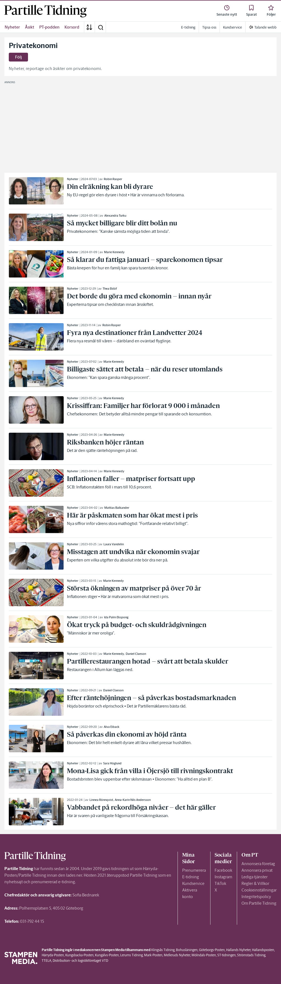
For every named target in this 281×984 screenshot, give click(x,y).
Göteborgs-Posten (212, 950)
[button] (100, 27)
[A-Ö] (89, 27)
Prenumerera (194, 870)
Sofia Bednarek (85, 895)
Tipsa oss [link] (209, 27)
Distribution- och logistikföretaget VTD (80, 960)
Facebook (223, 870)
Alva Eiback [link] (111, 727)
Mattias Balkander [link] (116, 508)
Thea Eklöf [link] (110, 288)
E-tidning (190, 876)
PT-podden (49, 27)
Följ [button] (18, 57)
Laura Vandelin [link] (113, 544)
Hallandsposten (263, 950)
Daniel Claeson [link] (136, 654)
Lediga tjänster (254, 876)
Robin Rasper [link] (113, 179)
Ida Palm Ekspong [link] (116, 617)
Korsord (71, 27)
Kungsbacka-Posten (79, 955)
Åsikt (29, 27)
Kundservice (193, 883)
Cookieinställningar (259, 890)
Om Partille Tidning (258, 903)
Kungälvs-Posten (107, 955)
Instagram (223, 876)
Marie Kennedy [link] (114, 252)
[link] (45, 11)
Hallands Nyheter (238, 950)
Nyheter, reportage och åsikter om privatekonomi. (55, 68)
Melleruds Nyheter (177, 955)
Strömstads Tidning (251, 955)
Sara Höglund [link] (112, 763)
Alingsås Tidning (163, 950)
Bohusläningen (187, 950)
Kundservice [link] (232, 27)
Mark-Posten (153, 955)
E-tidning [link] (188, 27)
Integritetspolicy (256, 896)
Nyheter (12, 27)
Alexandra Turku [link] (115, 215)
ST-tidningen (226, 955)
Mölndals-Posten (204, 955)
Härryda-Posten (53, 955)
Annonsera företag (258, 863)
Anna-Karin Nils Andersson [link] (133, 800)
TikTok (220, 883)
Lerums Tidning (131, 955)
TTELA (46, 960)
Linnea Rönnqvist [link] (101, 800)
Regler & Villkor (255, 883)
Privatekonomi (33, 45)
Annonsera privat (256, 870)
